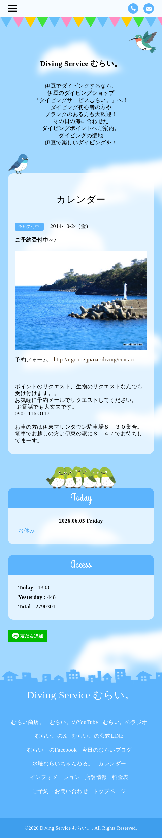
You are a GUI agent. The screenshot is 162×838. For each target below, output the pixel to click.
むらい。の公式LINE (98, 736)
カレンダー (112, 763)
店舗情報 (96, 777)
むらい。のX (51, 736)
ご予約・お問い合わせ (60, 791)
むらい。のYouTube (74, 722)
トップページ (109, 791)
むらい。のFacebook (52, 750)
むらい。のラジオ (125, 722)
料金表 (120, 777)
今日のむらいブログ (107, 750)
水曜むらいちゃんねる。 (63, 763)
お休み (26, 530)
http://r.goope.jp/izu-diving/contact (94, 360)
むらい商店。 (27, 722)
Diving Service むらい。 (81, 63)
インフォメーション (55, 777)
